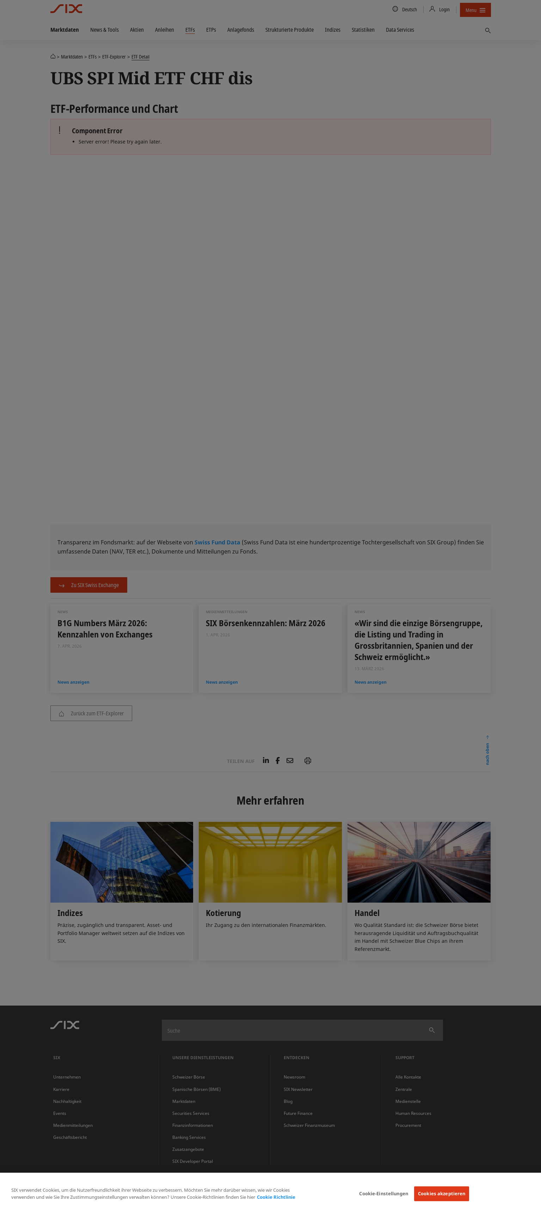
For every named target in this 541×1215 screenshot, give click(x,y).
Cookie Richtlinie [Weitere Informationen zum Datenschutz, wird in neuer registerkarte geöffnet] (276, 1197)
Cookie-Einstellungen (383, 1193)
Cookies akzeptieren (441, 1193)
